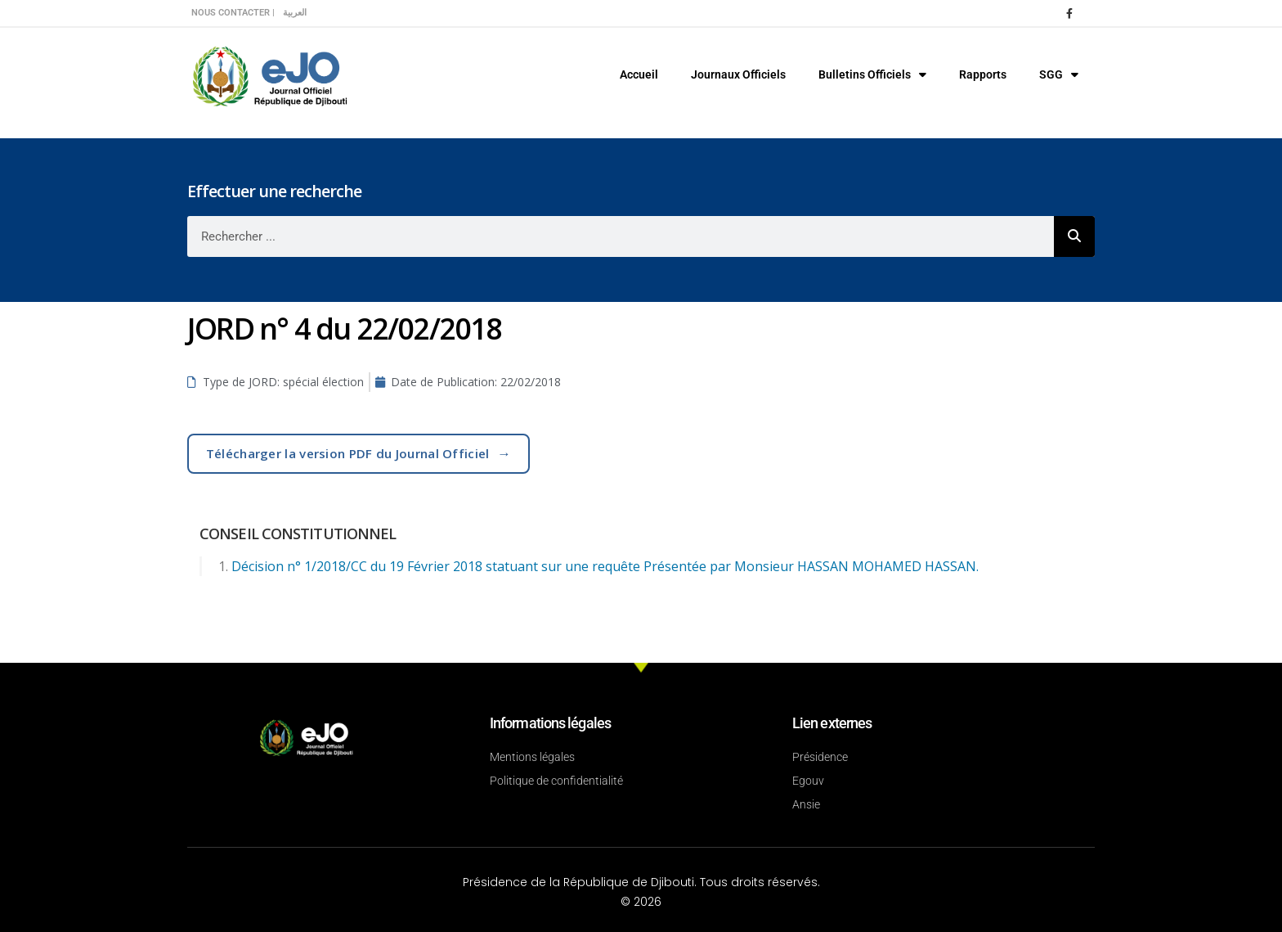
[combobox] (620, 236)
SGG (1058, 74)
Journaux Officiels (738, 74)
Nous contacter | (233, 12)
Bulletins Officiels (872, 74)
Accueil (639, 74)
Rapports (982, 74)
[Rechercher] (1074, 236)
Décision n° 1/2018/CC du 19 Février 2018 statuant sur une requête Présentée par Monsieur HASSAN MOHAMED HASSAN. (605, 566)
